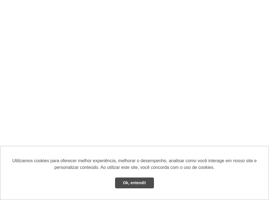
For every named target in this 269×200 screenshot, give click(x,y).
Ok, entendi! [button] (134, 183)
